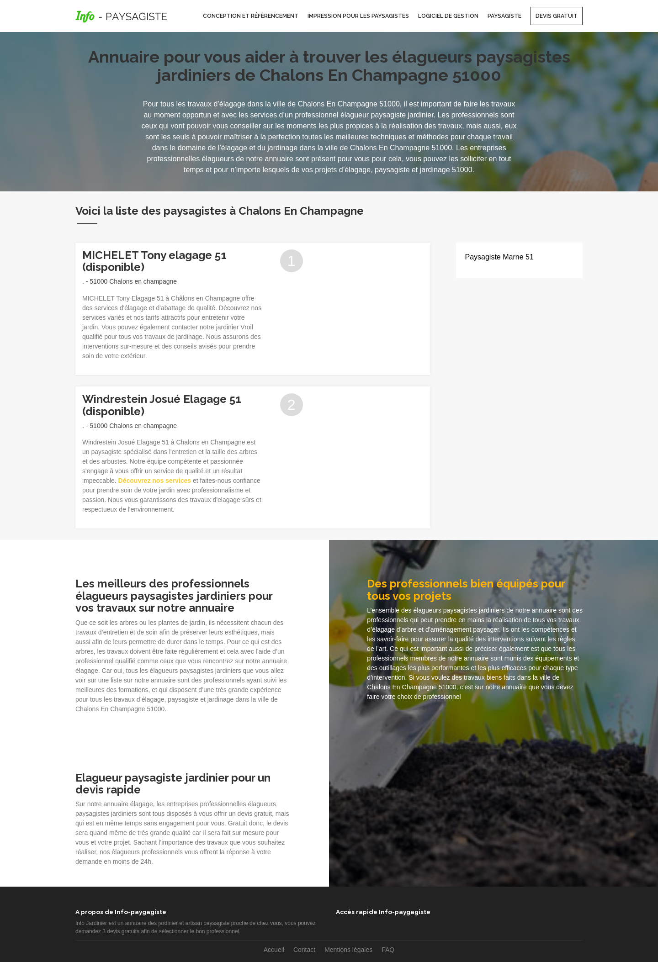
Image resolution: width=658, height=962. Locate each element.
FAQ (388, 949)
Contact (304, 949)
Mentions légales (348, 949)
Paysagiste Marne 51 (499, 257)
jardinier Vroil (234, 327)
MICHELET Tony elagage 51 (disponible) (154, 261)
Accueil (274, 949)
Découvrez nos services (154, 480)
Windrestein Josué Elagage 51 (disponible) (161, 405)
